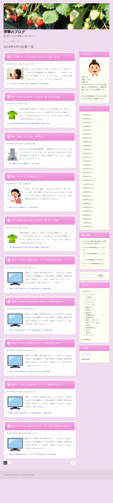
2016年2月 (86, 219)
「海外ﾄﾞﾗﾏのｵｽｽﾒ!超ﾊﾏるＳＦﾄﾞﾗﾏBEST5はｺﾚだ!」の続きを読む (29, 388)
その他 (88, 297)
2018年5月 (86, 149)
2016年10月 (87, 188)
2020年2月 (86, 130)
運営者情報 (85, 359)
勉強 (87, 312)
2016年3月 (86, 215)
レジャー (89, 305)
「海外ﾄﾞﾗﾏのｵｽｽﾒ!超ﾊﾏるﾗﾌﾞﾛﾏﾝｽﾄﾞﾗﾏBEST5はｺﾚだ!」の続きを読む (30, 344)
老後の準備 (31, 149)
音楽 (87, 333)
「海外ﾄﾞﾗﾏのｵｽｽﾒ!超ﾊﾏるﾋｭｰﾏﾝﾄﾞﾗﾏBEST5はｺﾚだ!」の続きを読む (29, 301)
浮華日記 (87, 339)
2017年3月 (86, 169)
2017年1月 (86, 176)
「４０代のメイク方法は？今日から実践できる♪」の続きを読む (28, 85)
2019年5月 (86, 134)
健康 (25, 191)
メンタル (89, 302)
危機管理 (89, 315)
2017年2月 (86, 172)
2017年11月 (87, 153)
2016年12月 (87, 180)
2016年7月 (86, 199)
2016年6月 (86, 203)
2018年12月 (87, 145)
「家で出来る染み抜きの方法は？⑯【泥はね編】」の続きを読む (29, 127)
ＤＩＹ (88, 335)
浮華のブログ (14, 32)
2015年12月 (87, 226)
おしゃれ (27, 66)
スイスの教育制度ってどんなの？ (94, 260)
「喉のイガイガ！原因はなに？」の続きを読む (23, 215)
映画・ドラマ (32, 279)
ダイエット (89, 300)
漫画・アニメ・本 (91, 323)
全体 (32, 66)
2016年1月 (86, 223)
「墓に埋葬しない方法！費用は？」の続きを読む (24, 169)
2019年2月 (86, 138)
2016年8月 (86, 196)
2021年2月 (86, 119)
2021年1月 (86, 122)
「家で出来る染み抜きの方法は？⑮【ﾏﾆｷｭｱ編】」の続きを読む (28, 257)
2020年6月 (86, 126)
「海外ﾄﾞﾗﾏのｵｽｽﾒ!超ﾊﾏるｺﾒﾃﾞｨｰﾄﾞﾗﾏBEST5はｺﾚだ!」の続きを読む (30, 431)
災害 (87, 325)
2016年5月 (86, 207)
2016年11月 (87, 184)
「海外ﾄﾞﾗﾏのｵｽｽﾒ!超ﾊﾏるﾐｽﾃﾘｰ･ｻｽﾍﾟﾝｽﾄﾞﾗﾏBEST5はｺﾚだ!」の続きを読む (32, 478)
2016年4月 (86, 211)
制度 (87, 310)
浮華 (20, 66)
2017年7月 (86, 157)
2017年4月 (86, 165)
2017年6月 (86, 161)
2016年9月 (86, 192)
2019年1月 (86, 142)
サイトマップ (86, 354)
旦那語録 (89, 317)
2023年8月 (86, 115)
